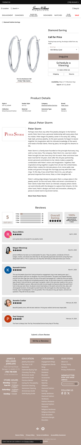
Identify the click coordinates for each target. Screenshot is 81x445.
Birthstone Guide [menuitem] (28, 375)
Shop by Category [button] (33, 15)
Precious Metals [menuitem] (27, 380)
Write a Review (41, 341)
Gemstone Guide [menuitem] (28, 378)
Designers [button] (47, 15)
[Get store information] (11, 374)
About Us (64, 362)
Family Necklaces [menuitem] (48, 393)
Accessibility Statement (58, 435)
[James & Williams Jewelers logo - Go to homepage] (40, 8)
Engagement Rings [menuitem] (48, 362)
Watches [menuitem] (45, 383)
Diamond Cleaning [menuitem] (28, 386)
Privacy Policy (66, 364)
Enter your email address (67, 378)
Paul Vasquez (18, 316)
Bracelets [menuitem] (45, 375)
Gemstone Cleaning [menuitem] (29, 388)
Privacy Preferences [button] (68, 370)
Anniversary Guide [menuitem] (28, 391)
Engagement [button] (7, 15)
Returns (71, 74)
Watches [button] (58, 15)
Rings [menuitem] (44, 367)
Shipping (56, 74)
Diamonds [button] (19, 15)
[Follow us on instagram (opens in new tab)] (65, 393)
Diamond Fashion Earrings (12, 22)
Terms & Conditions (43, 435)
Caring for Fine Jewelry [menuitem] (30, 383)
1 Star (17, 222)
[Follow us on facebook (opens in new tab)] (62, 393)
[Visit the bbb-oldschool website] (37, 428)
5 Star (17, 214)
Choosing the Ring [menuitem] (28, 372)
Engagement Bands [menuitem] (49, 364)
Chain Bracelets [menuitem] (47, 415)
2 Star (17, 220)
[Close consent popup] (41, 441)
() (42, 214)
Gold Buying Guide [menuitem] (28, 393)
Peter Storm (64, 105)
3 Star (17, 218)
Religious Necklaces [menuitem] (49, 409)
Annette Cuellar (19, 300)
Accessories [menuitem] (46, 378)
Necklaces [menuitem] (45, 370)
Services (64, 367)
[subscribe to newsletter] (76, 384)
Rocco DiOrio (18, 232)
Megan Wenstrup (20, 248)
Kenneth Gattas (19, 267)
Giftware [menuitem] (45, 386)
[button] (72, 2)
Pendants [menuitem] (45, 372)
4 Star (17, 216)
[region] (24, 54)
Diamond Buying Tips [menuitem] (29, 370)
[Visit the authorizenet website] (43, 428)
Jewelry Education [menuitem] (28, 362)
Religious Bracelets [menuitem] (48, 412)
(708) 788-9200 (24, 81)
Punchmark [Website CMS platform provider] (44, 441)
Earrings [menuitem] (45, 380)
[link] (6, 2)
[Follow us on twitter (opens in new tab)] (68, 393)
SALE (77, 15)
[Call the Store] (11, 372)
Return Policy (19, 435)
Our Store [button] (68, 15)
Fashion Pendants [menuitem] (48, 401)
